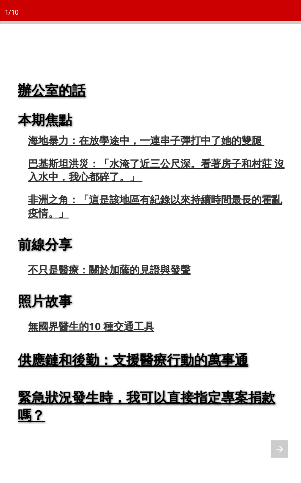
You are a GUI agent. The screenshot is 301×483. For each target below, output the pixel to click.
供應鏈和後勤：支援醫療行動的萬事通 (133, 359)
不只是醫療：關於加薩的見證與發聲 (109, 269)
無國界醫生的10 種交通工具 (91, 326)
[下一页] (279, 449)
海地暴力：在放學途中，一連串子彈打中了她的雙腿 (146, 140)
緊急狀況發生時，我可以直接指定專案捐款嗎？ (147, 406)
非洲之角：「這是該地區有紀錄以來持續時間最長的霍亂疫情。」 (155, 205)
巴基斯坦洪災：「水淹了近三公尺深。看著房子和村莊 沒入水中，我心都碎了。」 (156, 169)
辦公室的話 (52, 90)
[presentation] (150, 252)
